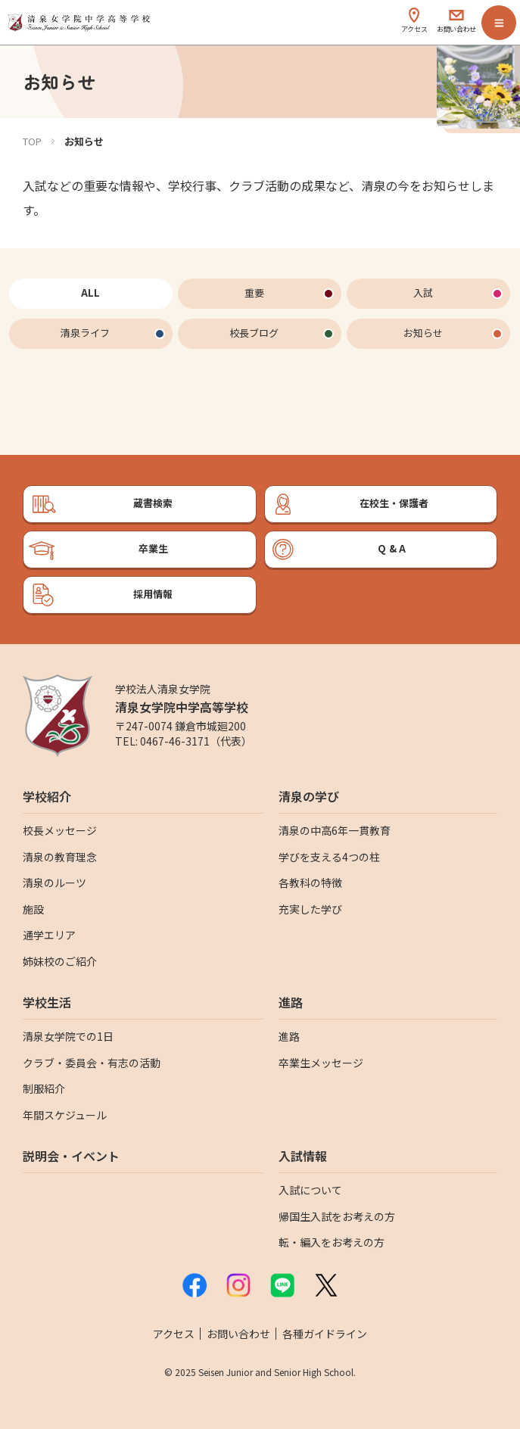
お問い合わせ (238, 1333)
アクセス (174, 1333)
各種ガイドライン (324, 1333)
